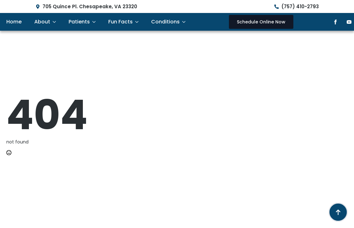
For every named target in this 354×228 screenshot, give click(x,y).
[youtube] (349, 22)
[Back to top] (338, 212)
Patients (79, 21)
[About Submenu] (56, 22)
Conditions (165, 21)
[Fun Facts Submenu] (139, 22)
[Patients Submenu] (96, 22)
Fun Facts (120, 21)
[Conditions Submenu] (186, 22)
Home (14, 21)
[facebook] (335, 22)
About (42, 21)
